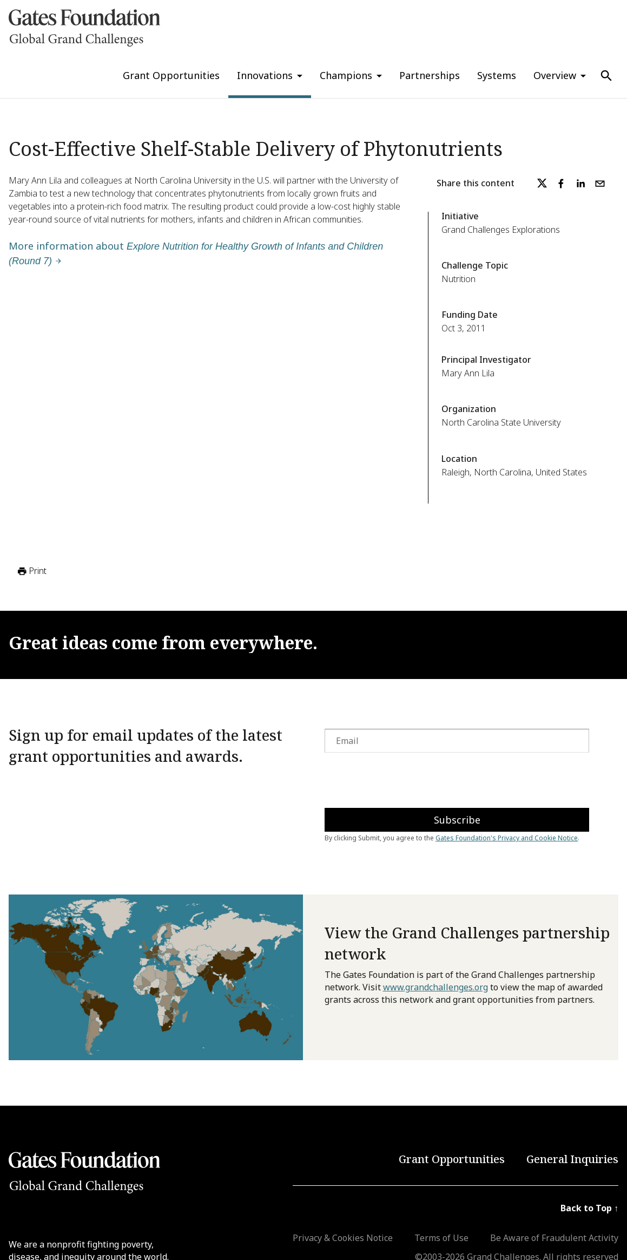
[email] (600, 183)
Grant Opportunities (171, 75)
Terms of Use (441, 1238)
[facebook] (561, 183)
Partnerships (429, 75)
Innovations (265, 75)
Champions (346, 75)
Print (31, 571)
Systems (496, 75)
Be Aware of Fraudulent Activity (554, 1238)
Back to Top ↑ (589, 1208)
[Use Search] (606, 75)
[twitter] (542, 183)
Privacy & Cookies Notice (343, 1238)
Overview (554, 75)
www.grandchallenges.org (435, 987)
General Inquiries (572, 1159)
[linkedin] (580, 183)
